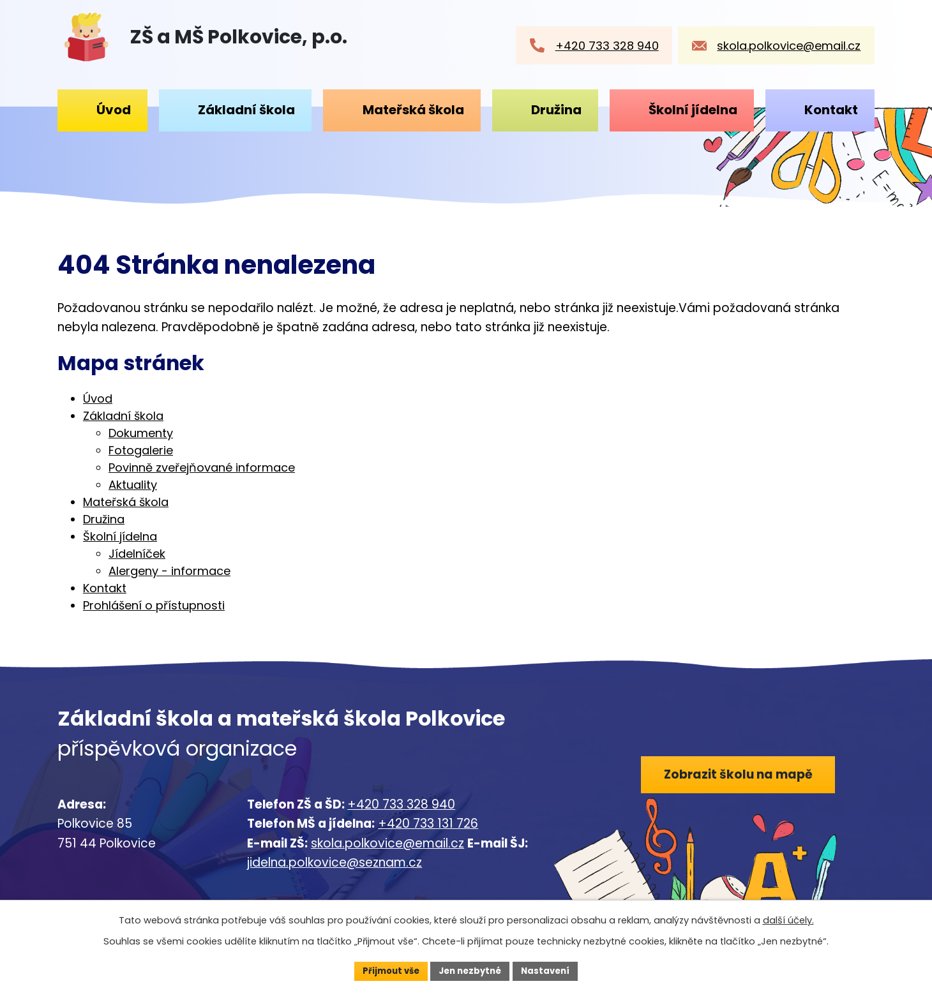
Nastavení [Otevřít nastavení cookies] (550, 970)
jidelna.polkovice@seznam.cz (334, 862)
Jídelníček (137, 554)
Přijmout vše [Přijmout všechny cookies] (386, 970)
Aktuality (133, 485)
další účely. (788, 919)
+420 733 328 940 (401, 804)
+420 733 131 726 (428, 823)
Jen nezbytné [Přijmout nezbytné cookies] (470, 970)
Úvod (113, 110)
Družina (556, 110)
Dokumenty (141, 433)
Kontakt (831, 110)
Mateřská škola (413, 110)
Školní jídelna (693, 110)
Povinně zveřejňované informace (202, 467)
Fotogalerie (141, 450)
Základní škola (246, 110)
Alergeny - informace (169, 571)
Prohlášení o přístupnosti (154, 605)
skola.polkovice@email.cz (387, 843)
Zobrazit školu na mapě (742, 776)
